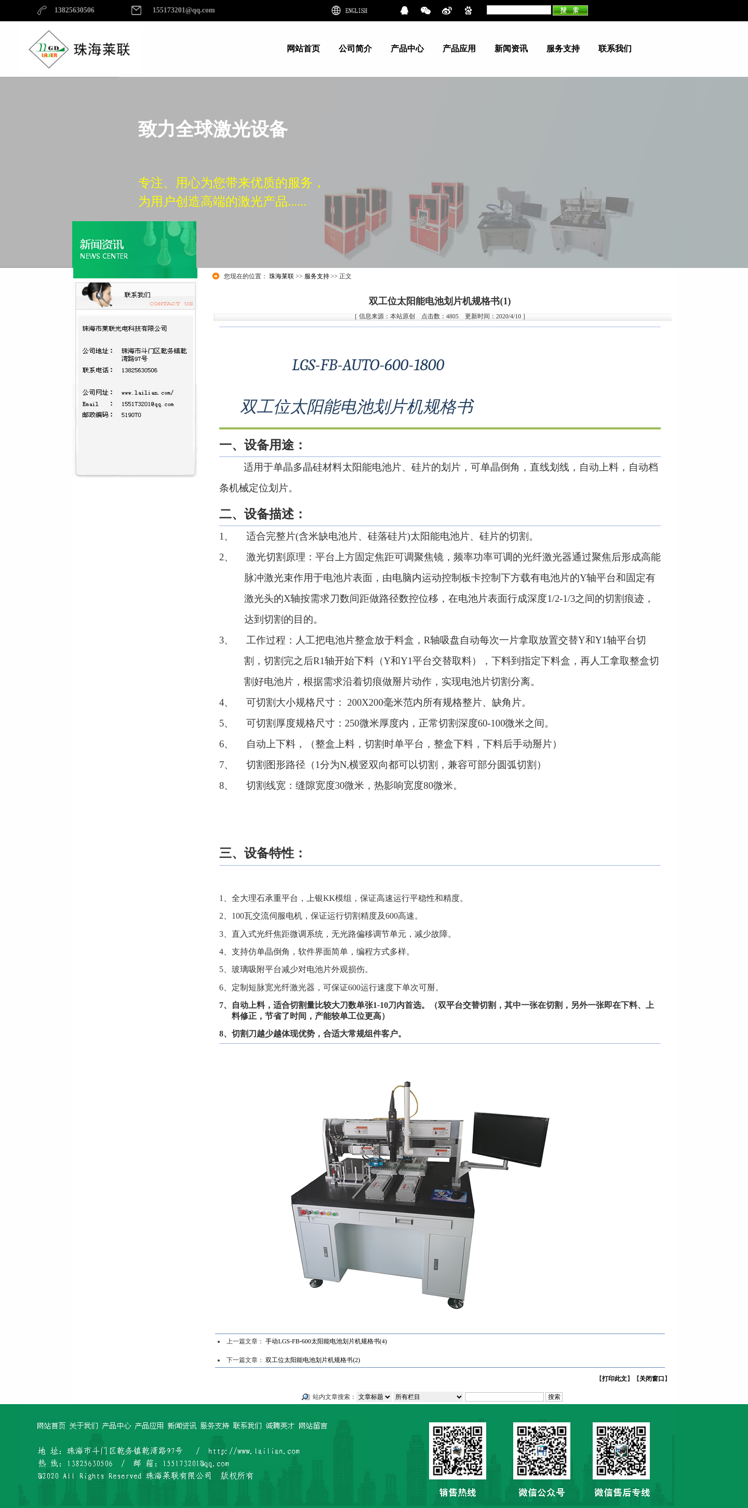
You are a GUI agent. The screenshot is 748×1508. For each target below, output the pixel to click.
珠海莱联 (281, 276)
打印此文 (614, 1378)
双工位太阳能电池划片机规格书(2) (312, 1360)
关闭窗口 (651, 1378)
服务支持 (316, 276)
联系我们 (615, 48)
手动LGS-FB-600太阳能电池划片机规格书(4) (325, 1341)
